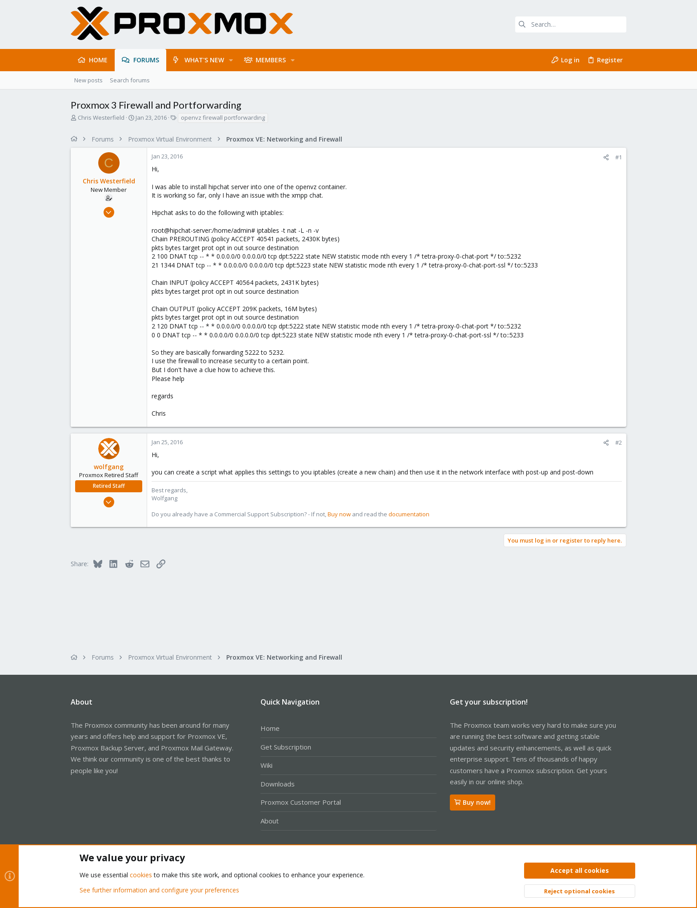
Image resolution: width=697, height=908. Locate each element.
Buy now (339, 514)
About (269, 820)
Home (270, 728)
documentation (409, 514)
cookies (141, 875)
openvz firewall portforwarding (223, 118)
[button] (231, 60)
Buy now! (472, 802)
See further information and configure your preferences (159, 890)
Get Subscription (285, 746)
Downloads (277, 783)
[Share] (606, 157)
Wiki (266, 765)
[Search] (570, 24)
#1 (618, 157)
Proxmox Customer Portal (300, 802)
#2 (618, 442)
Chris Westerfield (101, 118)
